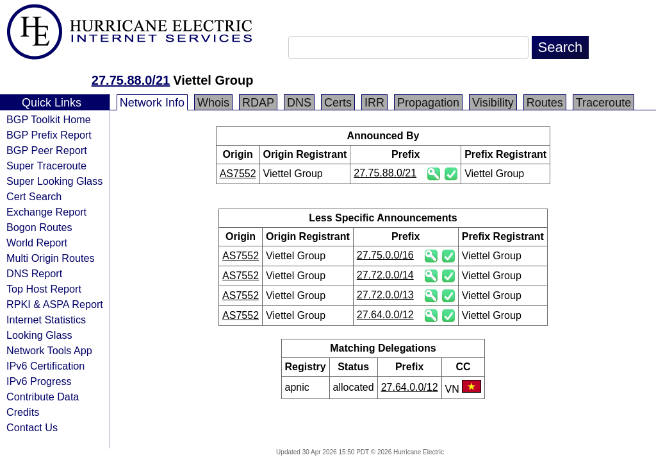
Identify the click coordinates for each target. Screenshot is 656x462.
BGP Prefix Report (49, 135)
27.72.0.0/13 (385, 294)
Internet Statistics (46, 319)
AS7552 (238, 173)
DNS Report (34, 273)
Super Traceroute (46, 165)
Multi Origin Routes (50, 258)
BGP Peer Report (46, 150)
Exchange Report (46, 212)
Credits (22, 412)
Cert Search (34, 196)
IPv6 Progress (39, 381)
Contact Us (32, 427)
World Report (36, 242)
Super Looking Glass (54, 181)
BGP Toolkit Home (48, 119)
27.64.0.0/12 (385, 314)
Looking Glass (39, 335)
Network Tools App (49, 350)
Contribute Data (42, 396)
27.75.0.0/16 (385, 255)
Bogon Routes (39, 227)
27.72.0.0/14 (385, 275)
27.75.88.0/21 (131, 80)
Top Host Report (43, 289)
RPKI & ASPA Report (54, 304)
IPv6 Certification (45, 366)
